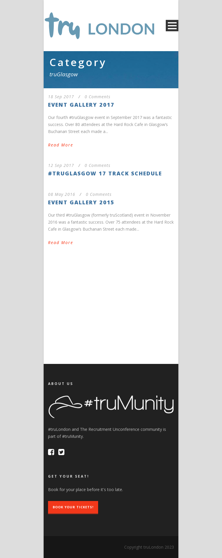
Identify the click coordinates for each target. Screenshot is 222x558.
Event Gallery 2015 (81, 202)
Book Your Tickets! (73, 507)
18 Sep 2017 (61, 96)
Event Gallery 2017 (81, 104)
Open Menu (172, 25)
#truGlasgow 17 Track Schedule (105, 173)
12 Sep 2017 (61, 165)
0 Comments (97, 96)
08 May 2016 (61, 194)
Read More (60, 145)
